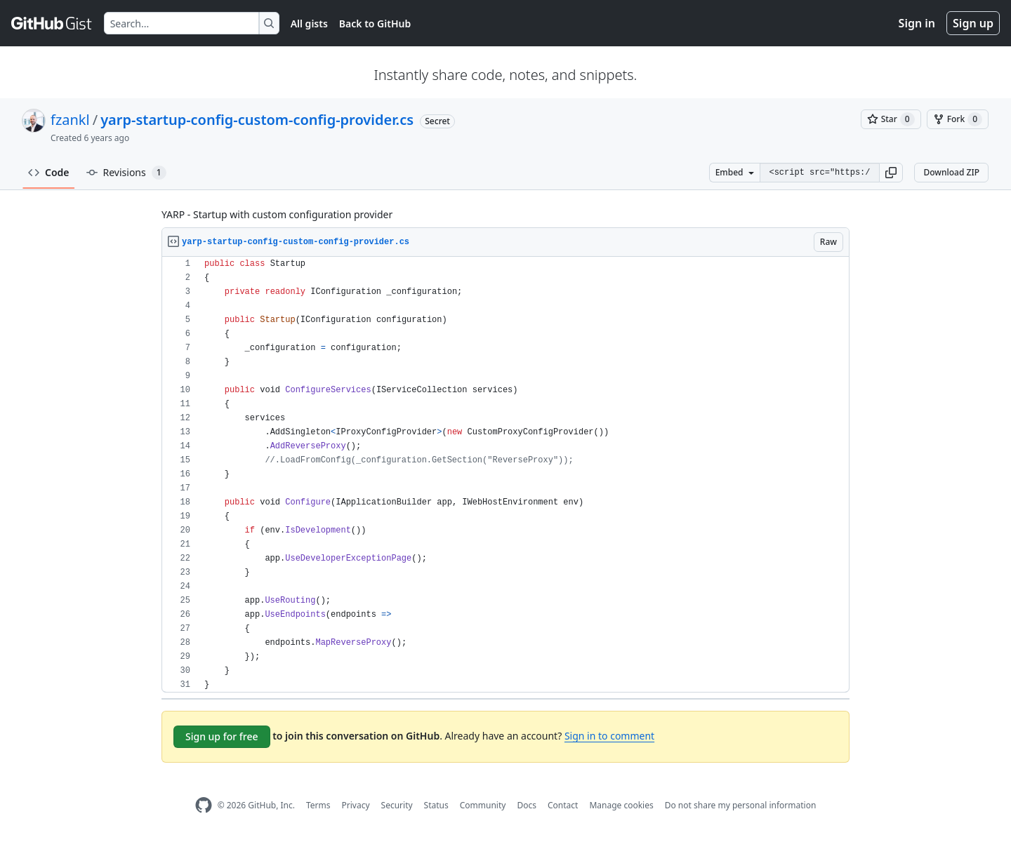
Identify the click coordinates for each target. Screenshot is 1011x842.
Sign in (917, 23)
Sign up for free (221, 736)
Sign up (973, 23)
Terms (318, 805)
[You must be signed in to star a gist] (891, 119)
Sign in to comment (609, 735)
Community (483, 805)
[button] (891, 172)
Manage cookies (621, 805)
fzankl (70, 119)
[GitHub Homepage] (203, 805)
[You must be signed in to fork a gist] (958, 119)
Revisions (126, 173)
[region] (505, 475)
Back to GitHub (375, 23)
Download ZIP (951, 172)
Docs (526, 805)
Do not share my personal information (741, 805)
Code (49, 172)
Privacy (356, 805)
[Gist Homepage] (52, 23)
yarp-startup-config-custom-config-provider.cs (257, 119)
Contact (563, 805)
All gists (309, 23)
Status (436, 805)
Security (397, 805)
